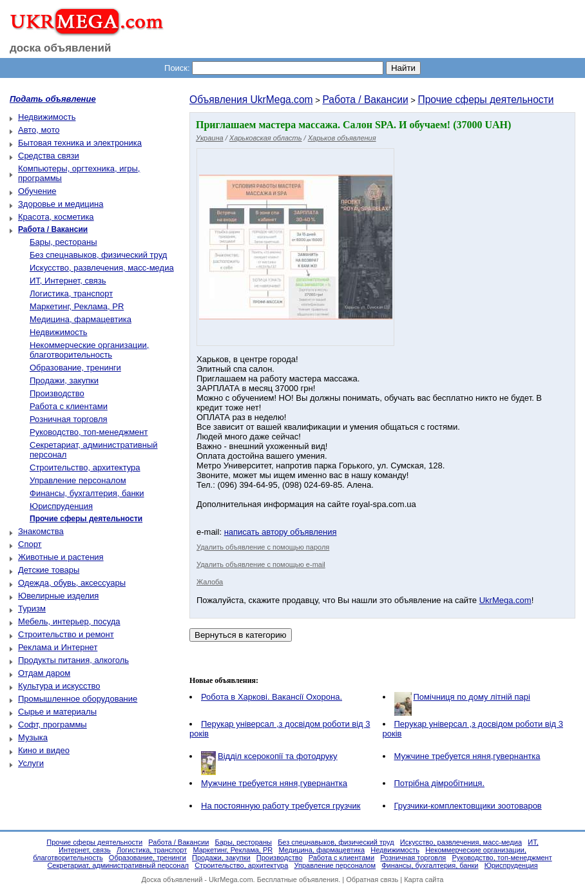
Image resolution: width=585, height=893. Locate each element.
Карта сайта (423, 879)
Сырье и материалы (57, 711)
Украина (210, 138)
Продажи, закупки (64, 380)
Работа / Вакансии (365, 99)
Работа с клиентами (69, 406)
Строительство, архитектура (85, 467)
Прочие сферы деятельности (485, 99)
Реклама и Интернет (57, 647)
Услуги (31, 763)
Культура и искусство (59, 686)
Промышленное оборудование (77, 699)
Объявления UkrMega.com (251, 99)
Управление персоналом (78, 480)
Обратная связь (372, 879)
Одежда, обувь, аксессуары (72, 583)
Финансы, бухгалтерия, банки (87, 493)
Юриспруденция (61, 506)
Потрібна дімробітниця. (439, 783)
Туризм (32, 608)
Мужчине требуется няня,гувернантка (467, 756)
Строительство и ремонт (66, 634)
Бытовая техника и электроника (80, 143)
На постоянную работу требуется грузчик (280, 806)
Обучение (37, 191)
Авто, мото (38, 130)
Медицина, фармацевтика (80, 319)
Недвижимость (46, 117)
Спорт (30, 544)
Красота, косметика (56, 217)
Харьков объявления (342, 138)
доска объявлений (60, 48)
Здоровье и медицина (60, 204)
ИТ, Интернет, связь (68, 280)
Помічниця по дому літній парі (472, 697)
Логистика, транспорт (71, 293)
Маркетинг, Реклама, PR (77, 306)
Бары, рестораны (63, 242)
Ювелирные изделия (58, 595)
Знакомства (41, 531)
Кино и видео (44, 750)
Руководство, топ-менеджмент (89, 432)
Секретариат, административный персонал (118, 865)
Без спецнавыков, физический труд (98, 255)
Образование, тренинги (75, 367)
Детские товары (48, 570)
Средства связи (48, 155)
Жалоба (210, 582)
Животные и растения (61, 557)
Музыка (33, 737)
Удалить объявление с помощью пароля (263, 547)
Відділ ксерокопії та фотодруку (278, 756)
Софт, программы (52, 724)
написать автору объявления (280, 532)
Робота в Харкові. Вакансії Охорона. (271, 697)
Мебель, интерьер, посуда (69, 621)
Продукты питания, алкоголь (73, 660)
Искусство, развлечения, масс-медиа (102, 268)
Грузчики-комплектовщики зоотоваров (468, 806)
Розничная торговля (69, 419)
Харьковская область (265, 138)
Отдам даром (44, 673)
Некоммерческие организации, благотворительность (89, 350)
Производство (57, 393)
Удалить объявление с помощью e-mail (261, 564)
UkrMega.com (505, 600)
